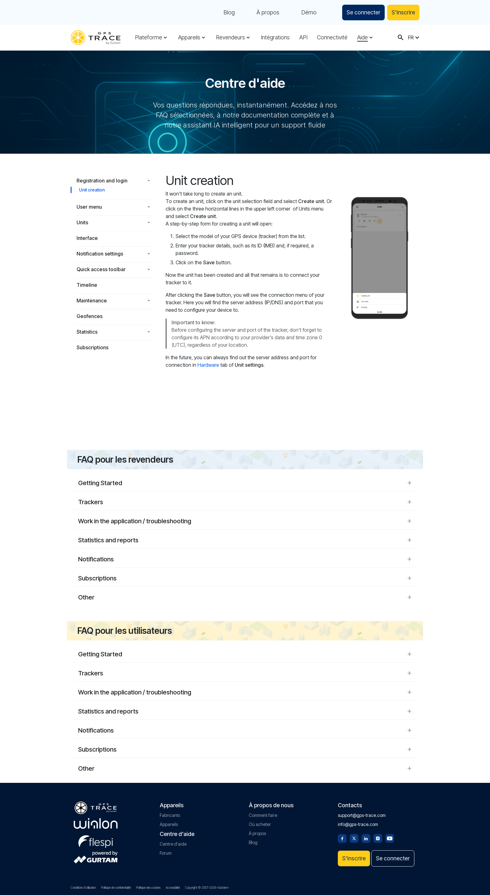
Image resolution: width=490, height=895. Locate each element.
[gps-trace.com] (96, 37)
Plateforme (148, 37)
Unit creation (92, 189)
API (303, 37)
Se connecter (363, 12)
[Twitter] (354, 837)
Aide (362, 37)
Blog (229, 12)
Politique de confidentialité (116, 887)
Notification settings (100, 254)
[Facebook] (342, 837)
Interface (87, 238)
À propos (268, 12)
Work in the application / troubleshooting (245, 521)
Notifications (245, 559)
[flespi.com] (96, 840)
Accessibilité (173, 887)
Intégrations (275, 37)
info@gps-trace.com (358, 824)
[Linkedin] (366, 837)
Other (245, 597)
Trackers (245, 502)
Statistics (87, 332)
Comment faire (263, 815)
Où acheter (260, 824)
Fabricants (170, 815)
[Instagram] (377, 837)
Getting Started (245, 483)
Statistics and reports (245, 540)
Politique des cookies (148, 887)
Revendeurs (230, 37)
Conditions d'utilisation (83, 887)
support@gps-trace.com (362, 815)
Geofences (89, 316)
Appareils (189, 37)
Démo (309, 12)
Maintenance (92, 300)
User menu (89, 207)
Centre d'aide (173, 844)
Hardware (208, 365)
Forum (166, 853)
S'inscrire (403, 12)
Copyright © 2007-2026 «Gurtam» (207, 887)
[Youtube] (389, 837)
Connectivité (332, 37)
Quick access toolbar (101, 269)
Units (82, 222)
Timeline (87, 285)
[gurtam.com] (96, 823)
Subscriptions (92, 347)
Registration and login (102, 180)
